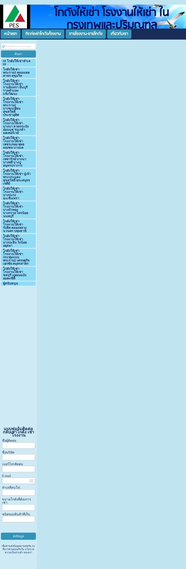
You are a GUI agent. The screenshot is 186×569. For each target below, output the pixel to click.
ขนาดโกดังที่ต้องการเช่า (16, 501)
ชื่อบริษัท (8, 452)
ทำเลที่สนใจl (11, 487)
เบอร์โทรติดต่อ (12, 464)
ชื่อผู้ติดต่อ (9, 440)
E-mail (6, 476)
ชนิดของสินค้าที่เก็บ (16, 514)
